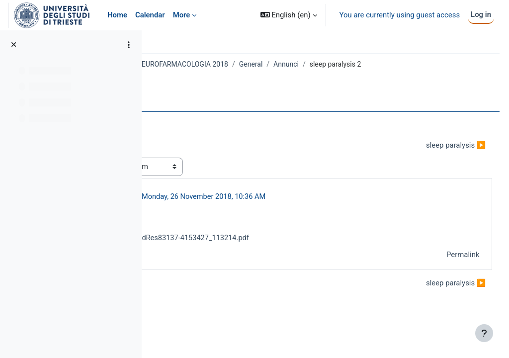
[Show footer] (484, 333)
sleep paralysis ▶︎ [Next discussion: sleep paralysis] (438, 155)
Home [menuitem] (117, 14)
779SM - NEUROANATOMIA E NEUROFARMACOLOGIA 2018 (253, 64)
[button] (289, 15)
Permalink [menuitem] (444, 266)
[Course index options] (129, 45)
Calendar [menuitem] (150, 14)
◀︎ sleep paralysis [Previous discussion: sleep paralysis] (198, 155)
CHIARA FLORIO (227, 207)
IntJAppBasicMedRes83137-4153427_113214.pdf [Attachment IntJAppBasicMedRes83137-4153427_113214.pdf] (281, 249)
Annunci (403, 64)
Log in (481, 14)
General (367, 64)
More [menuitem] (181, 14)
